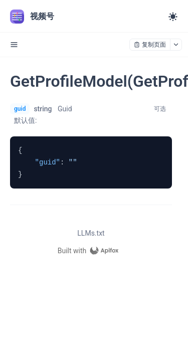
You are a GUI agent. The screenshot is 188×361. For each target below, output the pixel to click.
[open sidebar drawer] (14, 45)
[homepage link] (91, 250)
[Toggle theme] (172, 16)
